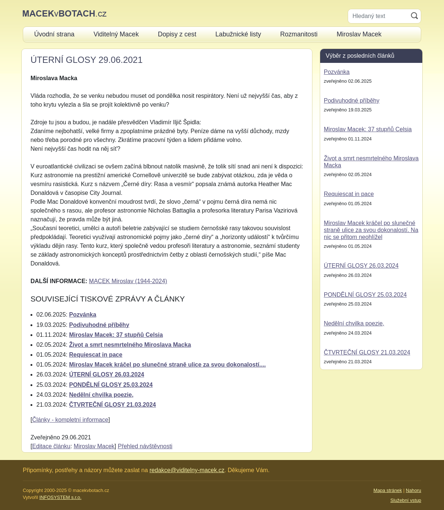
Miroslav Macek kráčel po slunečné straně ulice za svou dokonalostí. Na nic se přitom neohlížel (371, 230)
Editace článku (51, 446)
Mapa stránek (387, 490)
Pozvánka (82, 314)
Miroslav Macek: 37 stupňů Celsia (116, 335)
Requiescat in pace (95, 355)
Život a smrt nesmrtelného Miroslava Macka (130, 345)
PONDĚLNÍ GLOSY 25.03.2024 (111, 385)
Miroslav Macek (94, 446)
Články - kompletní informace (70, 420)
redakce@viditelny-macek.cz (187, 470)
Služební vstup (405, 500)
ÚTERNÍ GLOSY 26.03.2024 (106, 374)
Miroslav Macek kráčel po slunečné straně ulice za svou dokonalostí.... (167, 364)
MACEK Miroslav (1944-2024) (128, 281)
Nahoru (413, 490)
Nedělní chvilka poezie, (101, 395)
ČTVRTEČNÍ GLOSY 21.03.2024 (112, 405)
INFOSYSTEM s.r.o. (60, 497)
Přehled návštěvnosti (145, 446)
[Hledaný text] (378, 16)
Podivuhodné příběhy (99, 325)
